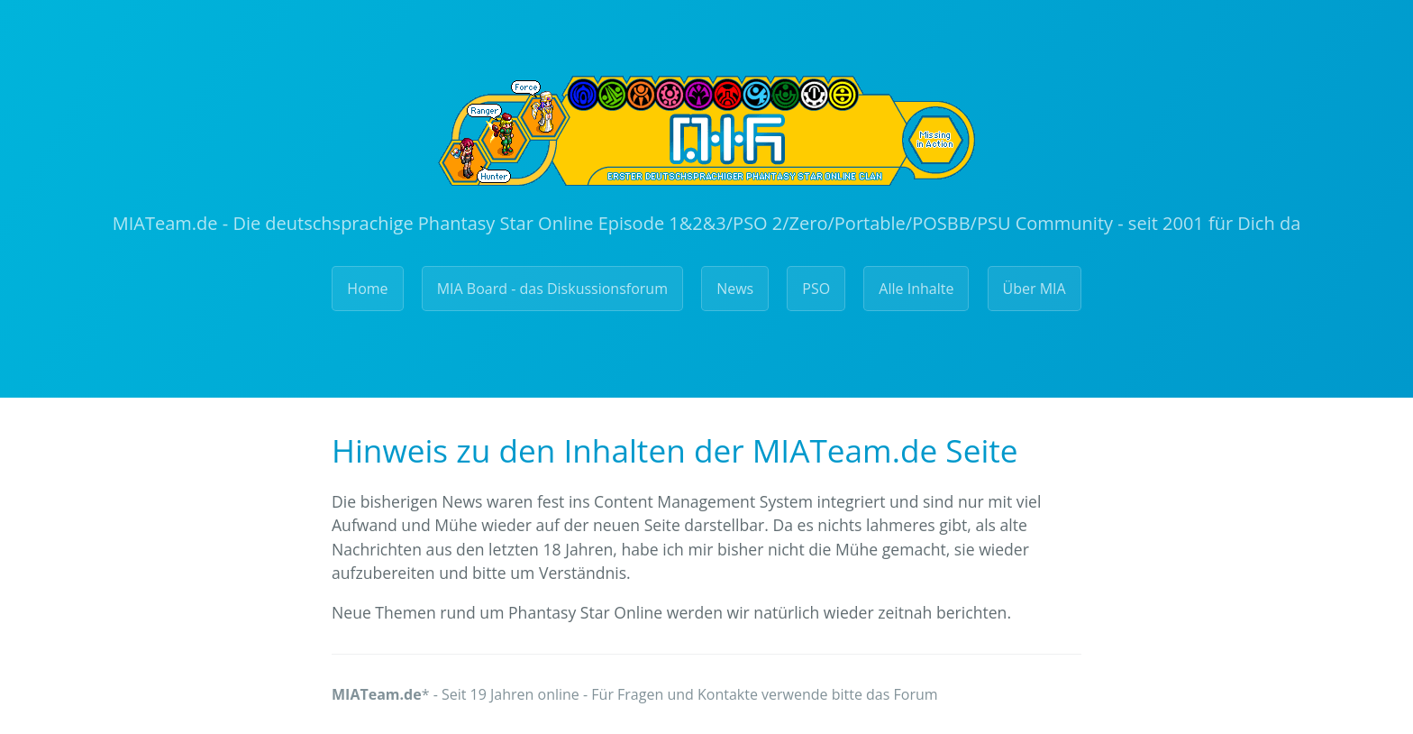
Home (367, 288)
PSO (816, 288)
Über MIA (1034, 288)
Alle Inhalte (916, 288)
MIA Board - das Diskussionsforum (552, 288)
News (734, 288)
